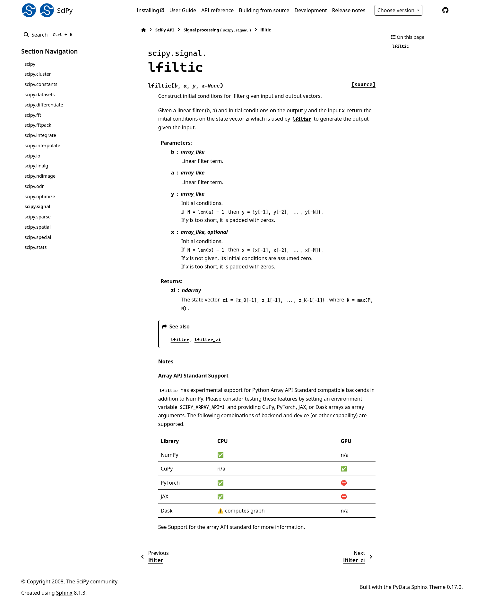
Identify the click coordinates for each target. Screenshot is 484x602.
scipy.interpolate (42, 145)
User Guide (182, 10)
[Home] (140, 30)
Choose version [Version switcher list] (396, 10)
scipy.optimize (39, 196)
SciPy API (161, 30)
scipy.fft (32, 115)
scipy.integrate (40, 135)
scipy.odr (34, 186)
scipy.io (32, 156)
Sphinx (64, 592)
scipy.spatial (37, 227)
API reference (217, 10)
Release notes (348, 10)
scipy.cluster (37, 74)
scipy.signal (37, 206)
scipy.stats (35, 247)
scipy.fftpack (37, 125)
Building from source (264, 10)
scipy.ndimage (40, 176)
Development (311, 10)
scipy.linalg (36, 166)
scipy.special (37, 237)
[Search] (49, 34)
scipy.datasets (39, 94)
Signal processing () (213, 30)
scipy (29, 64)
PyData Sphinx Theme (419, 586)
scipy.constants (40, 84)
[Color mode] (432, 10)
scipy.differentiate (43, 105)
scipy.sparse (37, 217)
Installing (148, 10)
